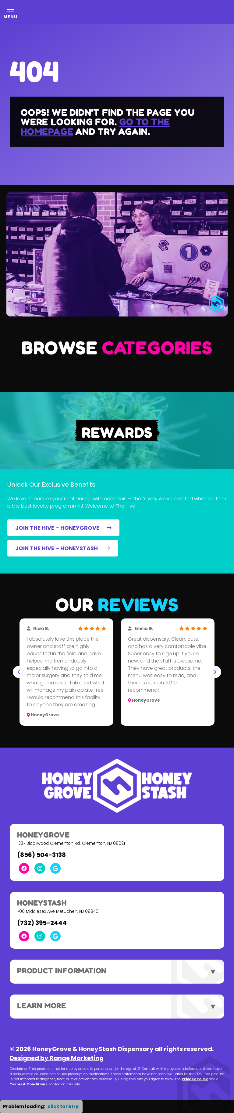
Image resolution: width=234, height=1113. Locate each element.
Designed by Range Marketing (57, 1058)
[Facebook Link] (24, 868)
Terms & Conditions (29, 1084)
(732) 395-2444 (42, 923)
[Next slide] (215, 672)
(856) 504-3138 (41, 855)
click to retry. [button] (64, 1106)
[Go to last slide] (19, 672)
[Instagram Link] (39, 868)
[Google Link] (55, 868)
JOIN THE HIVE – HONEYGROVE (63, 528)
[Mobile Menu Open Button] (10, 12)
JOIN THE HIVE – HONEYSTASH (62, 548)
